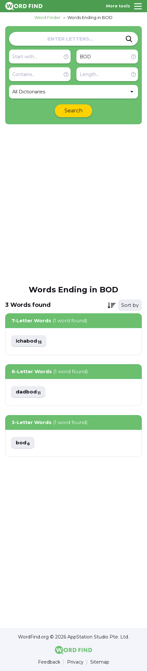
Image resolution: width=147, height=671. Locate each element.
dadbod (28, 392)
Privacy (75, 662)
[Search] (129, 39)
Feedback (49, 662)
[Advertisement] (73, 204)
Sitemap (99, 662)
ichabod (29, 341)
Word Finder (47, 17)
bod (23, 442)
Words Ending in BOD (90, 17)
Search (73, 111)
